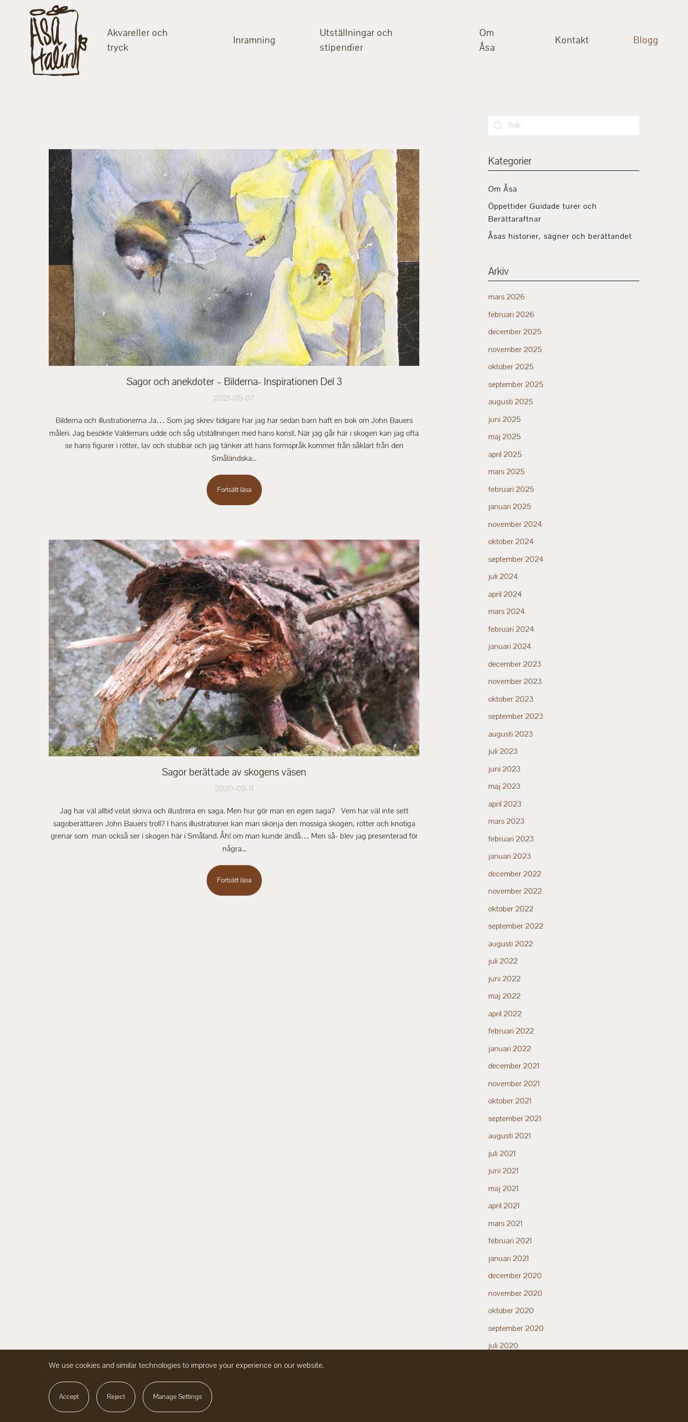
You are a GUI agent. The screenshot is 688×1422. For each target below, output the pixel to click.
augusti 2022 (510, 943)
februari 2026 (511, 314)
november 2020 (515, 1293)
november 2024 (515, 524)
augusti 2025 (510, 401)
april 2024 (505, 594)
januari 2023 (509, 856)
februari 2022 (511, 1031)
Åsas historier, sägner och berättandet (560, 236)
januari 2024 (510, 646)
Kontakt (572, 40)
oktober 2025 (510, 366)
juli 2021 (502, 1153)
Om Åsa (487, 40)
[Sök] (563, 125)
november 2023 (515, 681)
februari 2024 (511, 629)
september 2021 (514, 1118)
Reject (116, 1396)
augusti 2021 (509, 1136)
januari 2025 (509, 506)
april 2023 (505, 804)
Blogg (645, 40)
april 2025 (505, 454)
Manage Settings (177, 1396)
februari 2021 (510, 1240)
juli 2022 (503, 961)
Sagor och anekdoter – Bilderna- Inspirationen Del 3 (234, 381)
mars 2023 (506, 821)
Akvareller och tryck (137, 40)
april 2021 (504, 1205)
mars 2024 (506, 611)
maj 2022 (504, 996)
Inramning (254, 40)
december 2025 (514, 331)
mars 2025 (506, 471)
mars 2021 (505, 1223)
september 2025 (515, 384)
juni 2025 (504, 419)
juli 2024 (503, 576)
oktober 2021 (510, 1101)
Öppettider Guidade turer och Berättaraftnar (542, 213)
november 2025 (515, 349)
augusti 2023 (510, 734)
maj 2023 (504, 786)
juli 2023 (503, 751)
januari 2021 (508, 1258)
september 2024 (516, 559)
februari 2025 (511, 489)
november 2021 (514, 1083)
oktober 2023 (510, 699)
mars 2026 (506, 296)
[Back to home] (58, 40)
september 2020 (516, 1328)
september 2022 (515, 926)
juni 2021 (503, 1170)
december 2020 (515, 1275)
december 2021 (513, 1066)
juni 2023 (504, 769)
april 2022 (505, 1013)
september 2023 (515, 716)
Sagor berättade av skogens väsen (234, 772)
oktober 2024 (511, 541)
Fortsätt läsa (234, 489)
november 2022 (515, 891)
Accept (69, 1396)
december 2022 (514, 874)
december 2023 (514, 664)
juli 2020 (503, 1345)
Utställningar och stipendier (356, 40)
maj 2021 (503, 1188)
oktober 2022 (510, 909)
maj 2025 (504, 436)
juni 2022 (504, 978)
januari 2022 (509, 1048)
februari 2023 (511, 839)
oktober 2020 (511, 1310)
